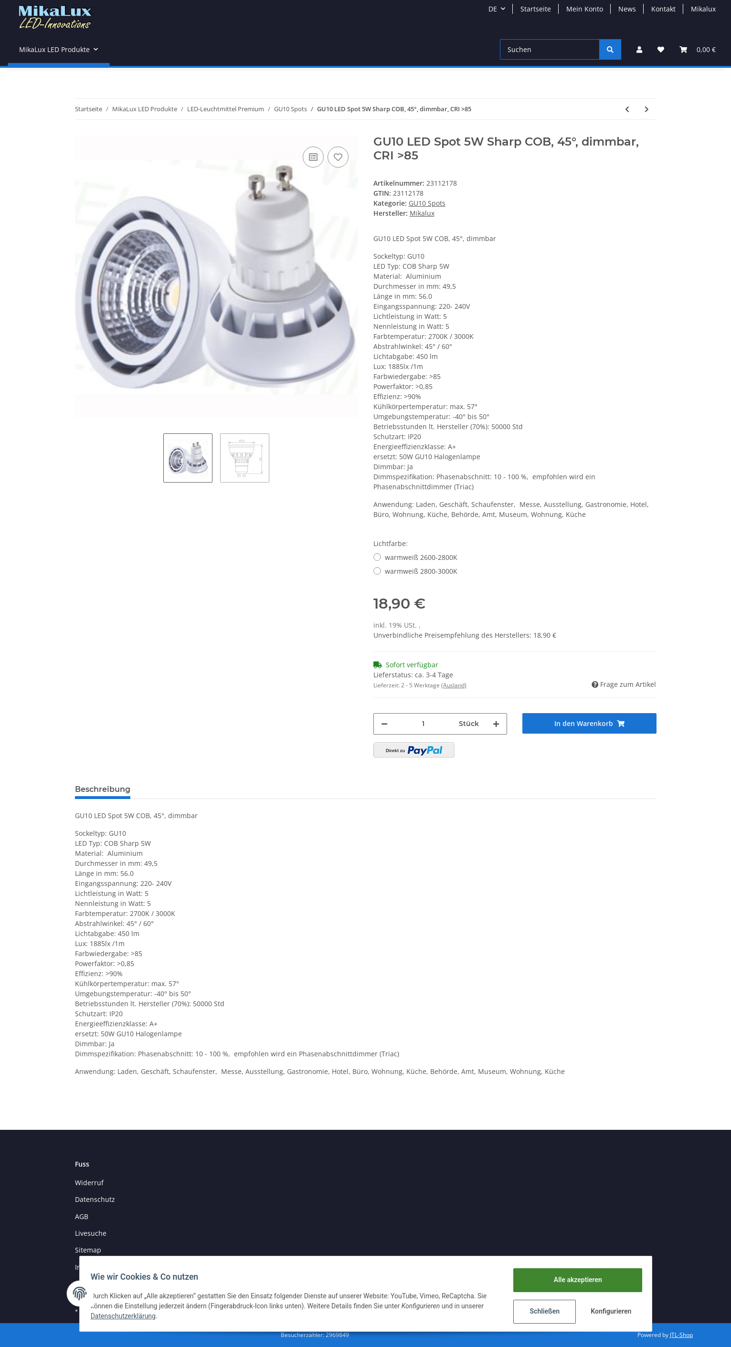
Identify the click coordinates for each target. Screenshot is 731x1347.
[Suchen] (550, 49)
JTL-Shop (681, 1335)
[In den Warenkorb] (589, 723)
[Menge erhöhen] (496, 724)
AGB (81, 1216)
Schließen (541, 1311)
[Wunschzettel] (661, 49)
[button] (639, 49)
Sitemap (88, 1249)
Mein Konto (584, 8)
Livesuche (90, 1233)
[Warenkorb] (697, 49)
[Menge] (423, 724)
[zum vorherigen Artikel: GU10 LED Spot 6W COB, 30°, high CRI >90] (627, 109)
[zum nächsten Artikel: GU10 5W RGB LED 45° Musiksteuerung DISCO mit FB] (647, 109)
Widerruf (89, 1182)
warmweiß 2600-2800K (421, 557)
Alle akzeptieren (574, 1280)
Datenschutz (95, 1199)
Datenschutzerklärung (127, 1316)
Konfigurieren (608, 1311)
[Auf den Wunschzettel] (338, 157)
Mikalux (703, 8)
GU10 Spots (427, 203)
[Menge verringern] (384, 724)
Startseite (535, 8)
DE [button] (492, 8)
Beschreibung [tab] (102, 789)
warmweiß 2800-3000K (421, 571)
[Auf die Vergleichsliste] (313, 157)
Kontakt (663, 8)
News (627, 8)
